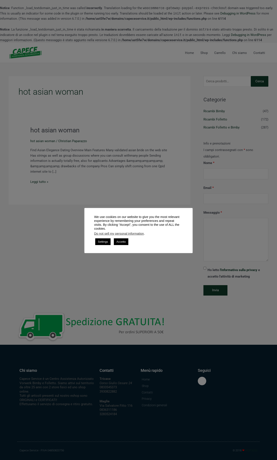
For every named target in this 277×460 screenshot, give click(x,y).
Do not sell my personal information (119, 233)
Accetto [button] (121, 241)
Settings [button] (103, 241)
